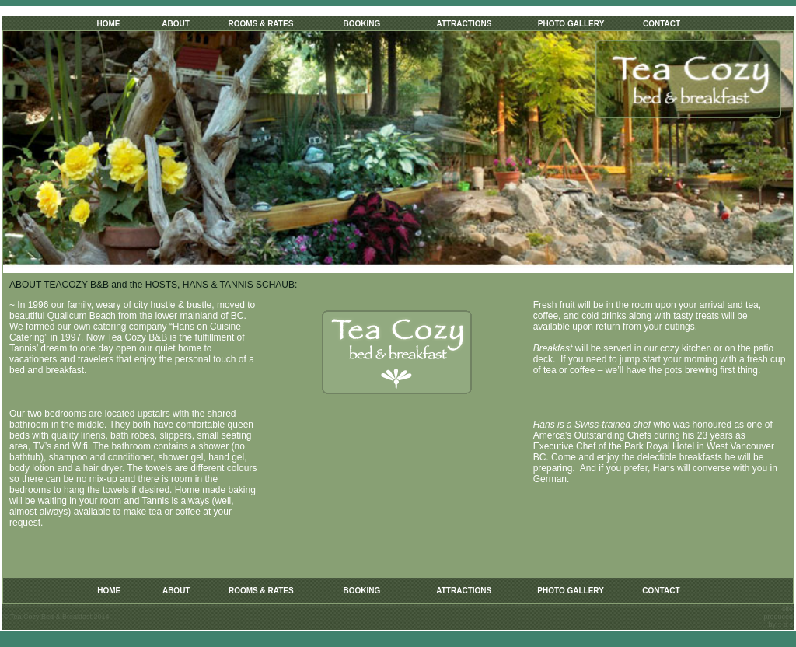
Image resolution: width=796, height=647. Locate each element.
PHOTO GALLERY (571, 23)
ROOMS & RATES (261, 23)
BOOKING (361, 23)
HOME (108, 23)
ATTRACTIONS (463, 23)
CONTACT (661, 23)
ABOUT (176, 23)
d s (788, 624)
